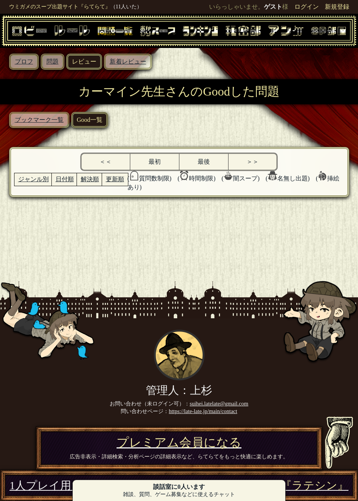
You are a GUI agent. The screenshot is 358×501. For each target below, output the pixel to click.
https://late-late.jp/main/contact (203, 411)
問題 (52, 61)
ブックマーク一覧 (39, 119)
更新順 (115, 179)
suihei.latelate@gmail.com (219, 403)
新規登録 (337, 6)
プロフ (24, 61)
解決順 (90, 179)
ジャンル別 (33, 179)
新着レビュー (128, 61)
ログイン (306, 6)
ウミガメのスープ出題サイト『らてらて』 (59, 6)
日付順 (65, 179)
